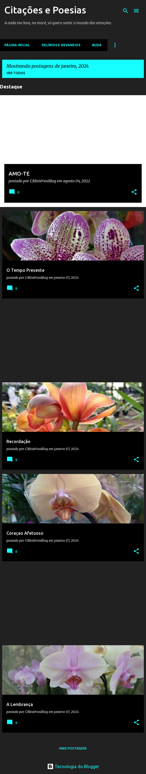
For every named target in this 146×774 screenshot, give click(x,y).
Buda (97, 45)
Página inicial (17, 45)
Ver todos (15, 73)
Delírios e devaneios (61, 45)
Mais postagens (73, 748)
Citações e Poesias (45, 9)
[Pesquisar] (125, 10)
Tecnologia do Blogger (73, 766)
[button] (134, 192)
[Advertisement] (73, 340)
